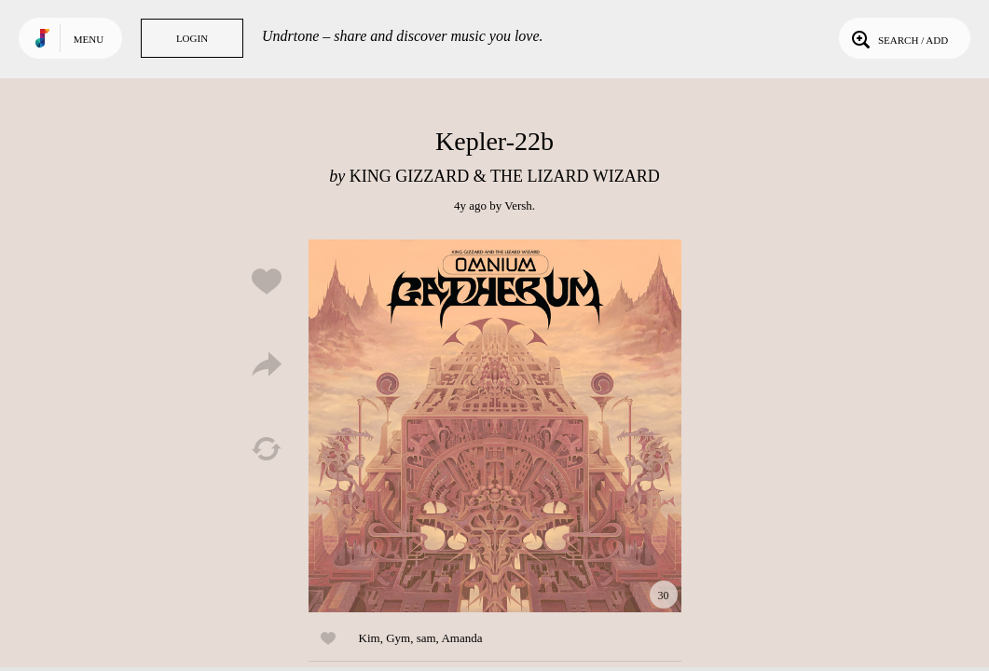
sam (426, 638)
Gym (398, 638)
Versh (518, 205)
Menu (88, 39)
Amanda (461, 638)
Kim (369, 638)
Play (495, 426)
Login (192, 38)
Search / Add (898, 38)
